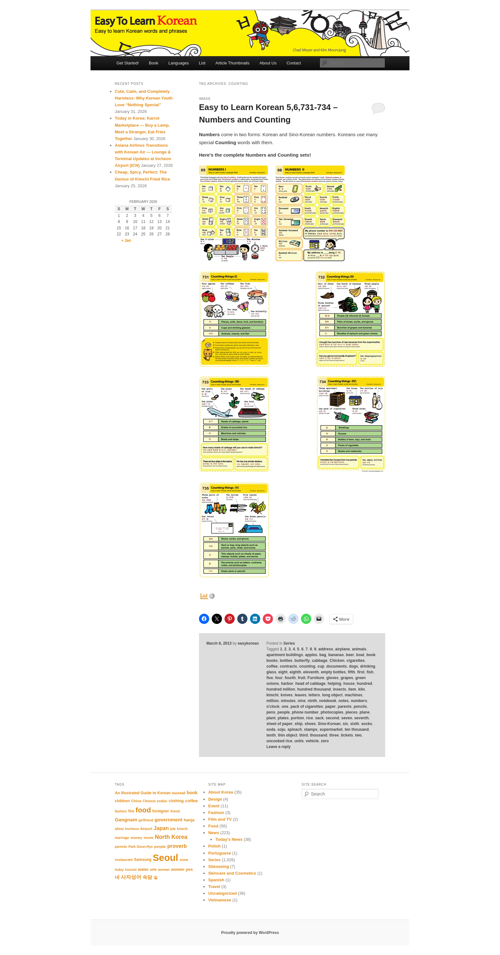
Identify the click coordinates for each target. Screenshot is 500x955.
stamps (310, 729)
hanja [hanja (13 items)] (189, 820)
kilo (361, 689)
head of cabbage (310, 683)
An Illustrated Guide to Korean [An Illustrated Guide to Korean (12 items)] (143, 793)
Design (215, 799)
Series (289, 643)
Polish (214, 846)
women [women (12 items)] (177, 869)
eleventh (311, 672)
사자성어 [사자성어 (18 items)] (131, 877)
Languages (178, 63)
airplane (342, 649)
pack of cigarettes (306, 706)
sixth (354, 724)
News (213, 832)
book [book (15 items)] (192, 792)
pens (270, 712)
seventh (361, 718)
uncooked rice (279, 741)
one (285, 706)
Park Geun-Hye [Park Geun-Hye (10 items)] (141, 846)
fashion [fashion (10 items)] (121, 811)
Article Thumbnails (233, 63)
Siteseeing (218, 866)
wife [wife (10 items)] (153, 869)
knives (286, 695)
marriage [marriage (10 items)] (122, 838)
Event (213, 805)
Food (213, 826)
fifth (351, 672)
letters (314, 695)
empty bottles (333, 672)
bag (322, 655)
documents (336, 666)
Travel (214, 886)
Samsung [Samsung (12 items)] (142, 859)
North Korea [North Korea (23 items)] (171, 837)
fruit (301, 678)
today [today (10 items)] (119, 869)
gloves (332, 678)
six (345, 724)
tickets (347, 735)
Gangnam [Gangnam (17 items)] (126, 819)
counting (307, 666)
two (358, 735)
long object (332, 695)
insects (339, 689)
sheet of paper (279, 724)
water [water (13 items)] (143, 869)
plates (283, 718)
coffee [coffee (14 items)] (191, 800)
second (332, 718)
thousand (318, 735)
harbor (287, 683)
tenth (271, 735)
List (202, 63)
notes (343, 701)
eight (283, 672)
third (303, 735)
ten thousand (357, 729)
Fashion (216, 812)
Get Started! (127, 63)
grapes (347, 678)
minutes (288, 701)
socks (366, 724)
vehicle (312, 741)
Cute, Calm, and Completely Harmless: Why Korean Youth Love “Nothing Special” (144, 98)
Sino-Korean (329, 724)
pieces (351, 712)
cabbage (319, 660)
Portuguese (219, 853)
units (299, 741)
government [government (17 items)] (168, 819)
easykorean (248, 643)
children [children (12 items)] (122, 801)
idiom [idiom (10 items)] (119, 829)
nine (301, 701)
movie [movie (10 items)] (148, 838)
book (371, 655)
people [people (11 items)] (160, 846)
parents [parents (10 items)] (121, 846)
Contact (294, 63)
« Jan (126, 240)
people (283, 712)
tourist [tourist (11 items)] (131, 869)
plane (365, 712)
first (360, 672)
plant (271, 718)
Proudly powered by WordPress (250, 932)
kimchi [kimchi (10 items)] (182, 829)
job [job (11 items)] (173, 829)
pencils (360, 706)
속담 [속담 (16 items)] (147, 877)
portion (297, 718)
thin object (287, 735)
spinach (294, 729)
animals (359, 649)
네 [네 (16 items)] (117, 877)
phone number (305, 712)
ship (299, 724)
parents (344, 706)
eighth (295, 672)
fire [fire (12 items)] (131, 811)
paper (330, 706)
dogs (353, 666)
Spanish (216, 879)
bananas (336, 655)
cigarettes (356, 660)
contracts (288, 666)
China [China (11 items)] (136, 801)
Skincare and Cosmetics (232, 873)
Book (153, 63)
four (279, 678)
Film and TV (220, 819)
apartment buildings (284, 655)
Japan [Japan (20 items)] (161, 828)
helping (334, 683)
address (325, 649)
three (334, 735)
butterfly (302, 660)
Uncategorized (222, 893)
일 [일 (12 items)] (156, 877)
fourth (290, 678)
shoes (310, 724)
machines (353, 695)
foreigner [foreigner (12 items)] (160, 811)
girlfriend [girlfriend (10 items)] (145, 820)
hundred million (280, 689)
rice (309, 718)
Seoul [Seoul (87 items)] (165, 857)
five (269, 678)
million (272, 701)
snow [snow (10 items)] (184, 860)
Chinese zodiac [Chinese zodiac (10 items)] (155, 801)
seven (346, 718)
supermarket (331, 729)
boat (360, 655)
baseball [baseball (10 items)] (179, 793)
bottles (286, 660)
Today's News (228, 839)
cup (320, 666)
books (271, 660)
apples (311, 655)
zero (325, 741)
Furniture (315, 678)
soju (281, 729)
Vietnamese (219, 900)
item (352, 689)
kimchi (272, 695)
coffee (271, 666)
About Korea (220, 792)
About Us (268, 63)
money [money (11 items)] (136, 838)
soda (270, 729)
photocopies (331, 712)
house (349, 683)
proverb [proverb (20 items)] (177, 846)
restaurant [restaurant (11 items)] (124, 860)
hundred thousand (314, 689)
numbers (359, 701)
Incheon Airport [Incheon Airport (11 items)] (138, 829)
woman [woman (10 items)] (164, 869)
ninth (312, 701)
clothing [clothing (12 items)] (176, 801)
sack (319, 718)
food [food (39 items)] (143, 810)
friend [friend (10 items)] (175, 811)
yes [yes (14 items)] (189, 869)
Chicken (336, 660)
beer (350, 655)
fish (370, 672)
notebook (327, 701)
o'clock (272, 706)
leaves (300, 695)
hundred (364, 683)
